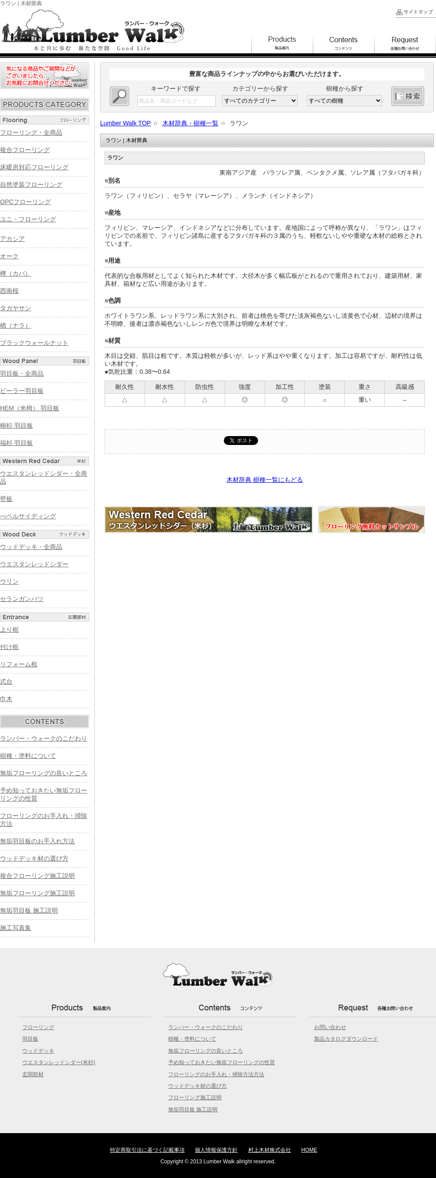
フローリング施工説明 (195, 1097)
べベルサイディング (28, 516)
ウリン (9, 581)
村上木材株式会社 (269, 1150)
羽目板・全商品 (22, 373)
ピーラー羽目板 (22, 390)
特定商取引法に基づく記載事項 (147, 1150)
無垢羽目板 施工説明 (29, 910)
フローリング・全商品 (31, 132)
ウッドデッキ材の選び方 (34, 858)
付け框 (9, 646)
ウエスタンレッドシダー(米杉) (58, 1062)
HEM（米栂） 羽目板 (29, 408)
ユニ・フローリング (28, 219)
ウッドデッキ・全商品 (31, 546)
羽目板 (30, 1039)
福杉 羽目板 (16, 442)
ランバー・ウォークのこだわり (43, 738)
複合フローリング (25, 149)
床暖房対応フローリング (34, 167)
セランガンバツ (22, 598)
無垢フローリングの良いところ (43, 773)
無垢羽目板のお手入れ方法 (37, 841)
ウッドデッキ (38, 1051)
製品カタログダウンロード (346, 1039)
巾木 (6, 698)
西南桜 (9, 290)
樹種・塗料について (28, 755)
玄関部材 (33, 1074)
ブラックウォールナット (34, 342)
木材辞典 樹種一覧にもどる (264, 479)
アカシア (12, 238)
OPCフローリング (25, 201)
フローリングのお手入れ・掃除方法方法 (216, 1074)
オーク (9, 256)
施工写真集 (15, 927)
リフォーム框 (18, 664)
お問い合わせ (330, 1027)
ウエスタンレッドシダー (34, 564)
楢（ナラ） (15, 325)
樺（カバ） (15, 273)
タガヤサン (15, 308)
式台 (6, 681)
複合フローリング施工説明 (37, 875)
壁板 (6, 498)
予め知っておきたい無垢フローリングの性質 (221, 1062)
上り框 (9, 629)
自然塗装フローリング (31, 184)
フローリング (38, 1027)
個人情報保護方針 (216, 1150)
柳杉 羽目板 (16, 425)
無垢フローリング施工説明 (37, 893)
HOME (309, 1150)
